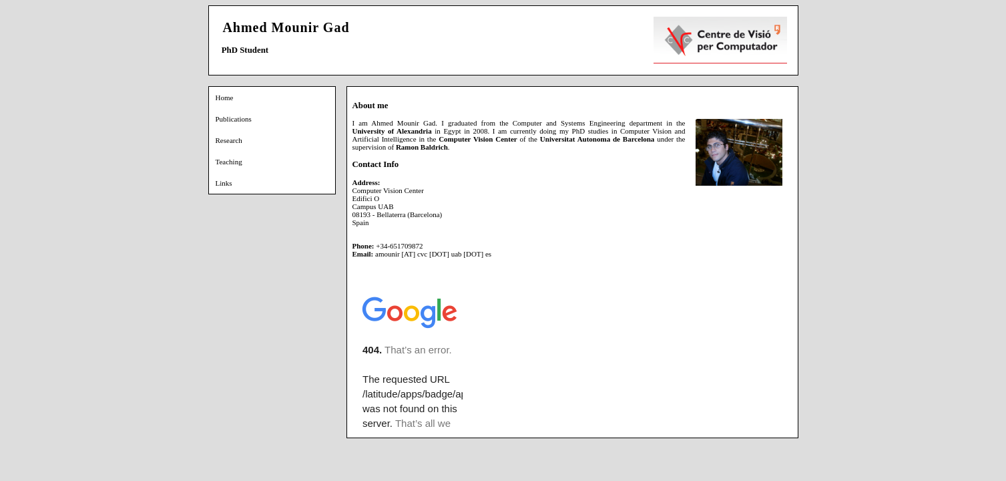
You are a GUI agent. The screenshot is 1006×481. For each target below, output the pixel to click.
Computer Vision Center (478, 139)
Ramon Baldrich (422, 147)
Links (224, 183)
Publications (234, 119)
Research (229, 140)
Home (225, 98)
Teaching (229, 162)
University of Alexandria (392, 131)
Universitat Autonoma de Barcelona (597, 139)
